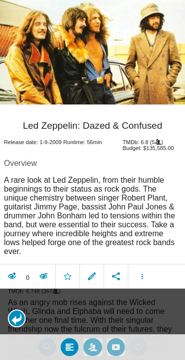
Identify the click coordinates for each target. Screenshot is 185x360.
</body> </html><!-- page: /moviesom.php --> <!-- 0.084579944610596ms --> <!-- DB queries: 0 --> (92, 180)
